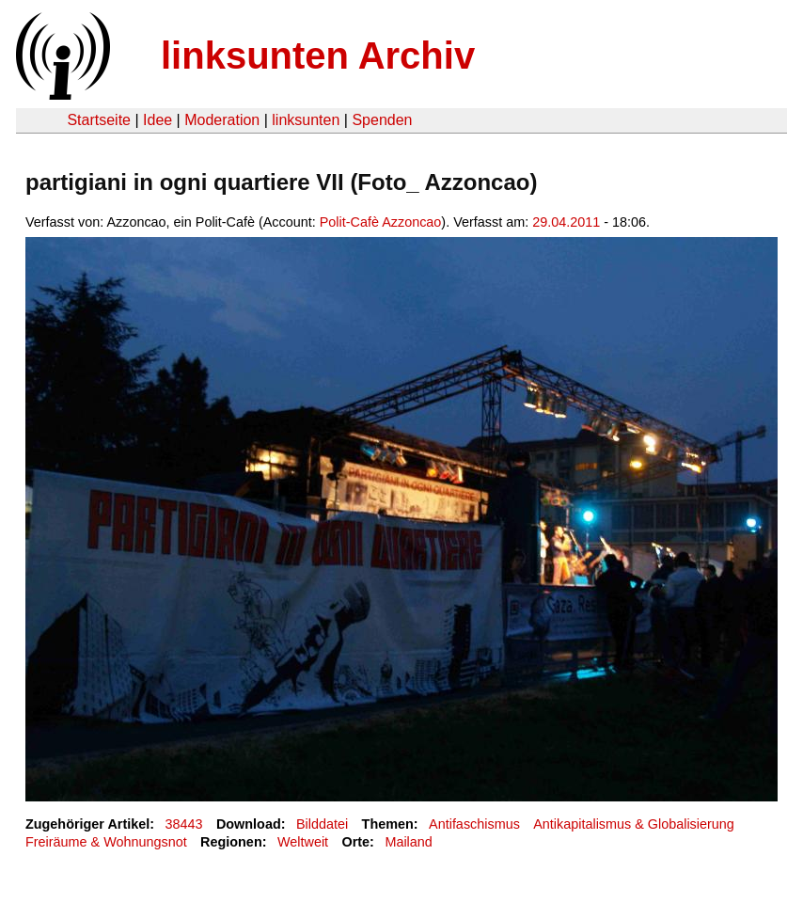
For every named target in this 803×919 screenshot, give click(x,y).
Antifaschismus (474, 824)
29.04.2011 (566, 222)
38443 (184, 824)
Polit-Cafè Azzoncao (381, 222)
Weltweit (302, 841)
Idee (157, 120)
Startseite (99, 120)
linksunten (305, 120)
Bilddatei (322, 824)
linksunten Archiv (318, 55)
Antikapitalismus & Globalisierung (633, 824)
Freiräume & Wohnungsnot (106, 841)
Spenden (382, 120)
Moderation (222, 120)
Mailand (408, 841)
